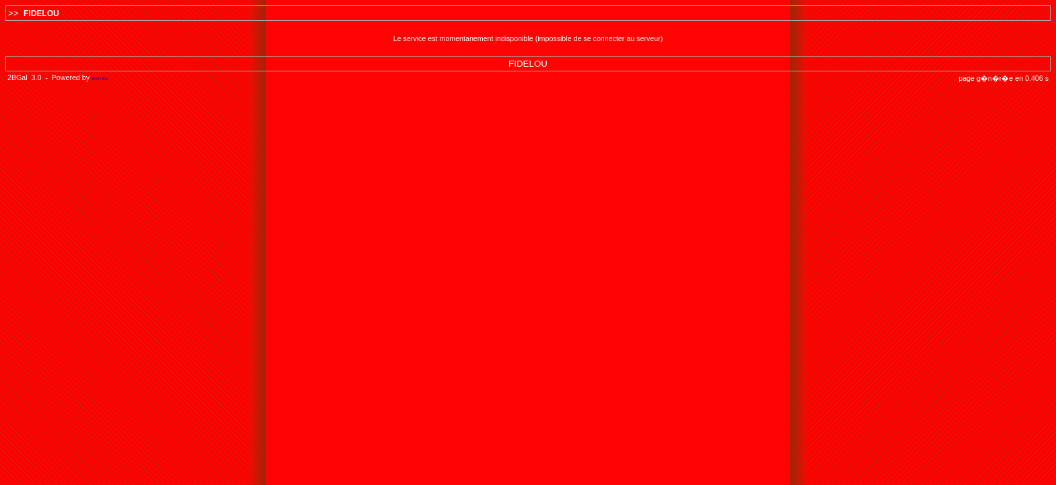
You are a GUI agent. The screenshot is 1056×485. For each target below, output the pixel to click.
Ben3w (100, 78)
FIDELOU (41, 13)
